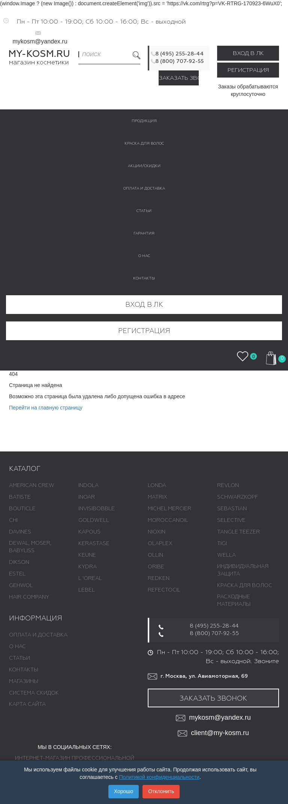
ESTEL (17, 574)
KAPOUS (89, 532)
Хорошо (124, 791)
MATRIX (157, 497)
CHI (13, 520)
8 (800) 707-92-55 (179, 61)
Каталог (24, 469)
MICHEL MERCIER (169, 508)
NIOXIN (156, 532)
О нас (17, 646)
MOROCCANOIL (168, 520)
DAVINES (20, 532)
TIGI (222, 543)
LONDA (157, 485)
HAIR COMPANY (29, 597)
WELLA (226, 555)
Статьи (19, 658)
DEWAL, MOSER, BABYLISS (30, 547)
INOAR (86, 497)
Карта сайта (27, 704)
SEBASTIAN (232, 508)
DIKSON (19, 562)
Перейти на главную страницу (45, 408)
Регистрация (248, 70)
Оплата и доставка (38, 635)
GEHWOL (21, 585)
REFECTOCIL (164, 590)
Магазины (23, 681)
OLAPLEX (160, 543)
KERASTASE (94, 543)
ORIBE (156, 566)
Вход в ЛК (248, 53)
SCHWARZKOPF (237, 497)
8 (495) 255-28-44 (179, 54)
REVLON (228, 485)
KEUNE (87, 555)
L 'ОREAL (90, 578)
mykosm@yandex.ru (39, 41)
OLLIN (155, 555)
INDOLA (88, 485)
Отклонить (161, 791)
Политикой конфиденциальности (159, 777)
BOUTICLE (22, 508)
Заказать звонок (179, 78)
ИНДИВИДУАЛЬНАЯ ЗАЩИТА (242, 570)
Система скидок (34, 693)
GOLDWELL (93, 520)
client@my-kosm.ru (213, 733)
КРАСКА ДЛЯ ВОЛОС (244, 585)
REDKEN (159, 578)
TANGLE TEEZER (238, 532)
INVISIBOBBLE (96, 508)
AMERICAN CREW (31, 485)
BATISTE (20, 497)
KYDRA (87, 566)
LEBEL (86, 590)
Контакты (23, 669)
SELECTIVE (231, 520)
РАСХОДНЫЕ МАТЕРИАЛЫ (233, 600)
